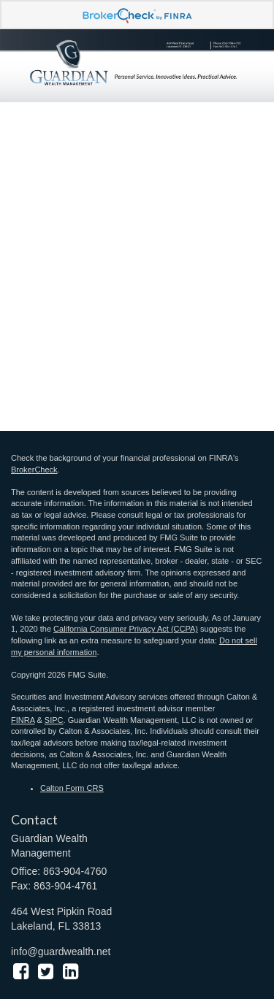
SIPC (54, 720)
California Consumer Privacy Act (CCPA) (125, 628)
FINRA (22, 720)
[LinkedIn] (70, 971)
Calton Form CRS (72, 788)
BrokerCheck (34, 469)
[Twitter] (45, 971)
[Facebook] (20, 971)
